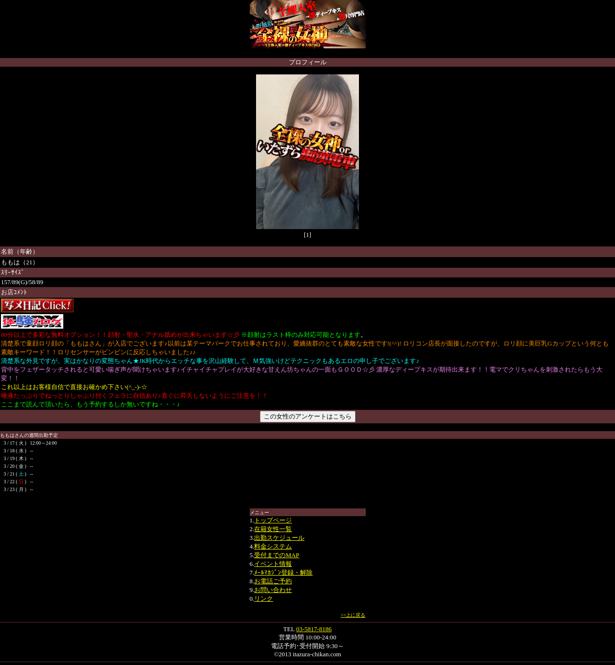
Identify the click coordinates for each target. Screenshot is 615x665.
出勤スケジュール (279, 537)
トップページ (273, 520)
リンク (263, 598)
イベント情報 (273, 563)
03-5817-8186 (314, 629)
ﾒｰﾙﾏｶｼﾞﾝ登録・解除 (283, 572)
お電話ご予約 (273, 581)
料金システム (273, 546)
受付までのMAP (276, 555)
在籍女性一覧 (273, 529)
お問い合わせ (273, 589)
